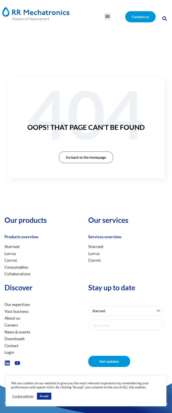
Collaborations (17, 274)
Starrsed (11, 246)
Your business (16, 311)
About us (12, 318)
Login (9, 352)
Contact (11, 345)
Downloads (14, 338)
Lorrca (10, 253)
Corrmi (10, 260)
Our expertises (17, 304)
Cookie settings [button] (23, 396)
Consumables (16, 267)
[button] (107, 16)
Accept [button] (44, 396)
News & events (17, 331)
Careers (11, 324)
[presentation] (122, 340)
